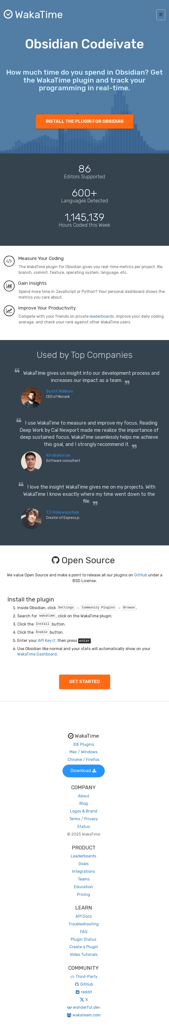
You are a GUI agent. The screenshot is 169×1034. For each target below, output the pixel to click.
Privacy (91, 818)
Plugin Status (83, 939)
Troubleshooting (83, 924)
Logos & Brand (83, 811)
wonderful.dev (83, 1007)
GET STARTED (84, 681)
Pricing (83, 894)
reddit (83, 992)
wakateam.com (83, 1015)
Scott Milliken (59, 391)
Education (83, 886)
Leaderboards (83, 856)
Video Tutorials (83, 954)
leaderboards (102, 316)
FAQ (83, 931)
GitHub (140, 575)
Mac (73, 752)
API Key (46, 640)
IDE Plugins (83, 744)
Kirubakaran (58, 455)
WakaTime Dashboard (37, 654)
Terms (74, 818)
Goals (83, 863)
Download (83, 770)
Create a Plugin (83, 946)
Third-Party (84, 976)
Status (83, 826)
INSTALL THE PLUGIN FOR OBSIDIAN (84, 121)
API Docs (83, 916)
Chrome (75, 759)
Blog (83, 803)
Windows (89, 752)
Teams (84, 879)
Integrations (83, 871)
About (83, 796)
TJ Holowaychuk (62, 512)
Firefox (92, 759)
